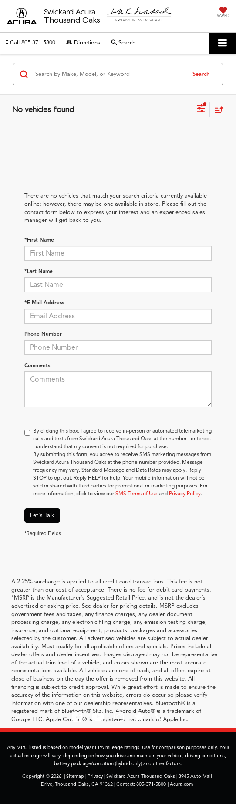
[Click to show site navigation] (222, 43)
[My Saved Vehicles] (223, 13)
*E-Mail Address (44, 302)
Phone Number (43, 333)
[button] (30, 43)
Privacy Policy (185, 493)
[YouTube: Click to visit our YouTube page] (98, 718)
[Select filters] (201, 109)
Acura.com (181, 784)
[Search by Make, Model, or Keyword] (109, 74)
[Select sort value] (217, 109)
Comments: (38, 365)
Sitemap (75, 776)
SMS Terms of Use (136, 493)
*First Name (39, 239)
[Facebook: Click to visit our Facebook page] (77, 718)
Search (200, 74)
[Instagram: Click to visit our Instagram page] (119, 718)
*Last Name (38, 271)
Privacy (95, 776)
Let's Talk (42, 515)
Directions (83, 42)
